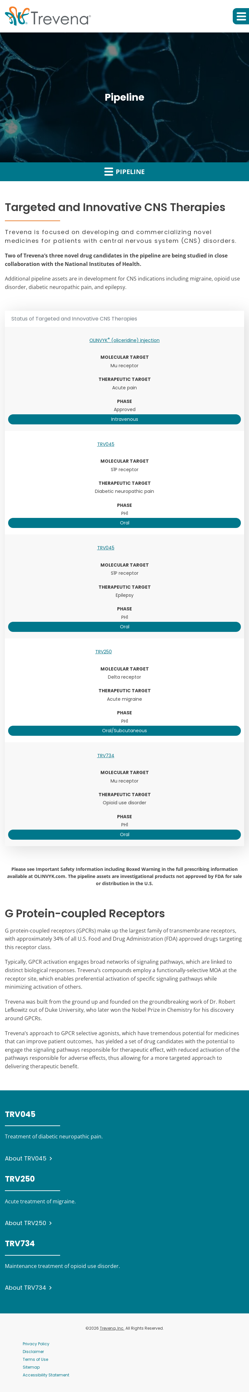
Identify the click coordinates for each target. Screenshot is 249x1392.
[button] (241, 16)
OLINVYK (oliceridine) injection (124, 340)
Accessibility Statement (46, 1375)
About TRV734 (25, 1288)
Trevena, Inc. (112, 1328)
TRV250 (103, 651)
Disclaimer (33, 1351)
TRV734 (105, 755)
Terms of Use (35, 1359)
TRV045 (105, 444)
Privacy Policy (36, 1344)
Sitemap (31, 1367)
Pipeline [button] (124, 171)
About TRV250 (25, 1223)
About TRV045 (25, 1158)
